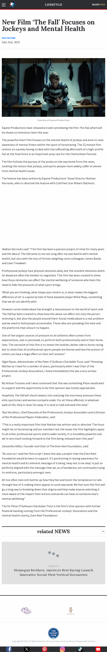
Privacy (50, 641)
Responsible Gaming (86, 641)
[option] (31, 612)
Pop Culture (8, 38)
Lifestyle (53, 4)
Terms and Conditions (65, 641)
